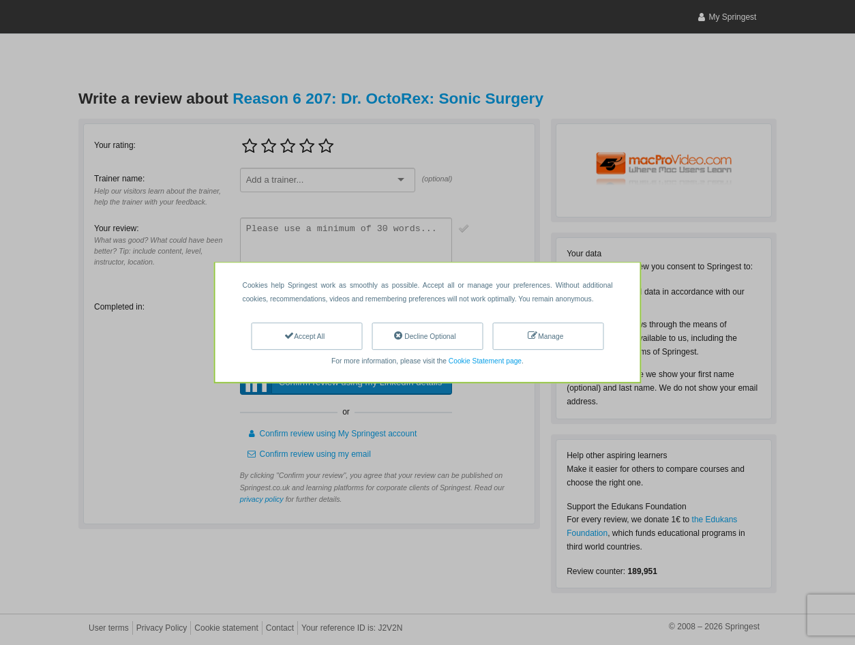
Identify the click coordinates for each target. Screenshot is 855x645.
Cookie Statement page (485, 361)
